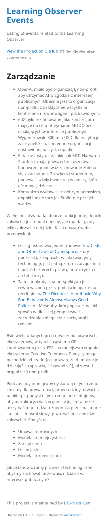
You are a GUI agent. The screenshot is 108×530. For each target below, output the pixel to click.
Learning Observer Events (44, 15)
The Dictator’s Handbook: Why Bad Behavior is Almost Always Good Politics (59, 299)
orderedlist (72, 515)
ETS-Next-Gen (77, 503)
